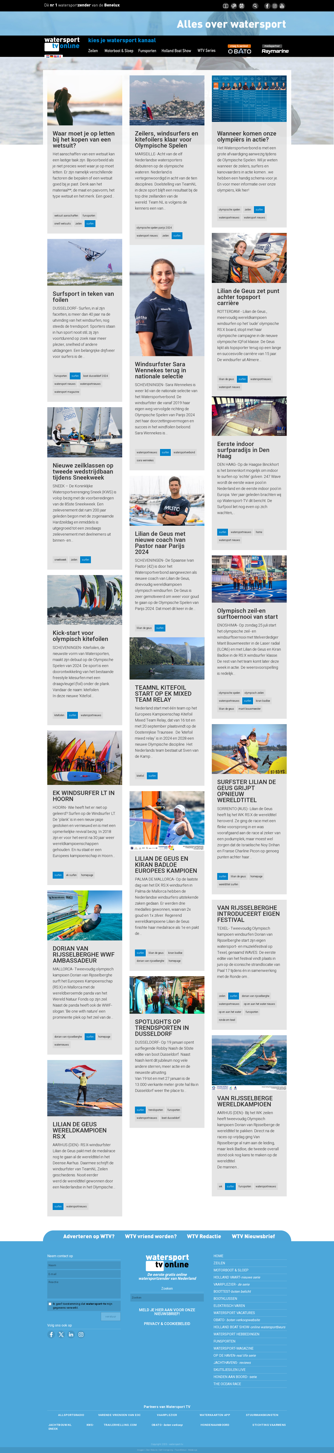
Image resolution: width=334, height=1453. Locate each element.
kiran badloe (263, 701)
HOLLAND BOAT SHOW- (249, 1327)
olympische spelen (229, 210)
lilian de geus (226, 379)
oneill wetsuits (62, 224)
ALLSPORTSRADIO (71, 1415)
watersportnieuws (229, 218)
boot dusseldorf (171, 1118)
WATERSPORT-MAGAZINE (233, 1348)
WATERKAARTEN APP (215, 1415)
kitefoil (140, 776)
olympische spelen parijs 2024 (154, 228)
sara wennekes (145, 460)
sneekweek (60, 560)
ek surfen (71, 875)
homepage (256, 876)
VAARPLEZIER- (231, 1284)
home (259, 532)
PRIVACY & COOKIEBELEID (167, 1324)
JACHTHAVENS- (232, 1362)
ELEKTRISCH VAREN (229, 1305)
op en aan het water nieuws (259, 1004)
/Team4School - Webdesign (185, 1450)
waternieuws (61, 1045)
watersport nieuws (147, 236)
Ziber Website (152, 1450)
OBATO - (167, 1425)
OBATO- (237, 1320)
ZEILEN (219, 1263)
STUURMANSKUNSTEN (262, 1415)
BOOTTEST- (232, 1291)
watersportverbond (184, 452)
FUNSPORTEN (224, 1341)
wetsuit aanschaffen (66, 216)
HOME (218, 1256)
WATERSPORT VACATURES (234, 1313)
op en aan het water (230, 1012)
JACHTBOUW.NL (60, 1425)
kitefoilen (59, 715)
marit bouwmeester (250, 709)
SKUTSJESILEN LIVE (229, 1369)
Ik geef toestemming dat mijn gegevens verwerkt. (82, 1306)
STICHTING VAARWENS (269, 1425)
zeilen (78, 224)
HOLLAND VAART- (237, 1277)
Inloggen (140, 1450)
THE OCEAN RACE (227, 1384)
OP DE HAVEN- (235, 1355)
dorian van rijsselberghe (150, 961)
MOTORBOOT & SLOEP (231, 1270)
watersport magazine (66, 392)
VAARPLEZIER (167, 1415)
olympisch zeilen (254, 693)
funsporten (89, 216)
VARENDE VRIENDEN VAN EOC (119, 1415)
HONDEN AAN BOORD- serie (235, 1377)
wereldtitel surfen (228, 884)
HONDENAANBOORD (215, 1425)
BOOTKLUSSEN (225, 1298)
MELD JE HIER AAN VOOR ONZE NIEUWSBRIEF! (167, 1312)
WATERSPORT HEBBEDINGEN (236, 1334)
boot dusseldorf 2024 (95, 376)
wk (220, 1186)
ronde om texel (227, 1020)
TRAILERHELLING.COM (120, 1425)
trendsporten (156, 1110)
